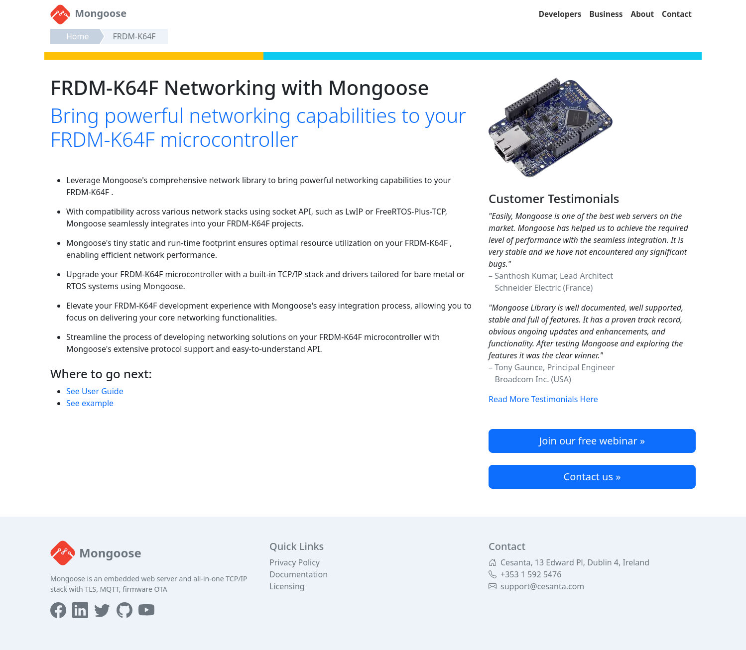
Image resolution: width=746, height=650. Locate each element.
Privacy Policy (294, 562)
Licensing (287, 586)
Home (77, 36)
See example (90, 403)
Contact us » (592, 476)
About (642, 14)
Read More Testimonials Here (543, 399)
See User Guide (95, 391)
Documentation (298, 574)
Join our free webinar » (592, 440)
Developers (560, 14)
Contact (677, 14)
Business (605, 14)
